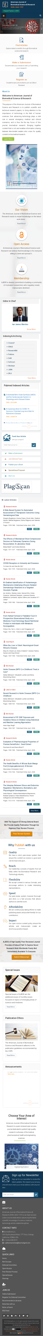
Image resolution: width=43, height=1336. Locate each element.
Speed (12, 891)
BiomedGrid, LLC (32, 1326)
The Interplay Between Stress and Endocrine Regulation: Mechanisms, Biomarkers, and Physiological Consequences (21, 786)
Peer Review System (21, 832)
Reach (12, 864)
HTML (36, 528)
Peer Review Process (10, 1271)
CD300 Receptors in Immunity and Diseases (21, 562)
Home (4, 1257)
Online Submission (9, 1293)
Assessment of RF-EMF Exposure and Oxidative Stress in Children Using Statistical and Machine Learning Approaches (21, 718)
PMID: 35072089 (11, 408)
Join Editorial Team (13, 457)
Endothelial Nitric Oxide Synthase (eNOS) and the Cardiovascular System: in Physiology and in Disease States (21, 402)
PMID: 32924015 (11, 393)
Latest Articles (9, 499)
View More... (32, 378)
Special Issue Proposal (14, 469)
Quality (13, 850)
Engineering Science (21, 1166)
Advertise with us (8, 1303)
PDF (29, 528)
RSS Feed (5, 1309)
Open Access (7, 1267)
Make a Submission (13, 452)
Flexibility (14, 878)
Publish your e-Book (13, 463)
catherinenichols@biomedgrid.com (17, 1242)
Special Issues (7, 1274)
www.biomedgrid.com (32, 1329)
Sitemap (5, 1277)
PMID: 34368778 (11, 422)
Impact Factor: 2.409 (11, 11)
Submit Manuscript (21, 956)
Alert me (9, 474)
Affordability (16, 905)
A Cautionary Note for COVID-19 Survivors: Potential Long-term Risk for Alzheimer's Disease (20, 416)
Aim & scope (6, 1260)
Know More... (32, 329)
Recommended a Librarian (11, 1299)
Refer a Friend (7, 1306)
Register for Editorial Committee (14, 1296)
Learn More (8, 139)
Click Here (11, 1078)
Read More (21, 224)
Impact (12, 919)
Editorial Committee (9, 1264)
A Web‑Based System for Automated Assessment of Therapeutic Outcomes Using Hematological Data (21, 511)
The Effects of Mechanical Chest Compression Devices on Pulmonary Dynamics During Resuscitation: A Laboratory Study (22, 540)
